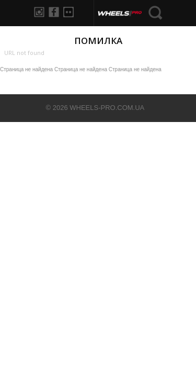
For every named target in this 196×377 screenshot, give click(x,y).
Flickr (68, 12)
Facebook (54, 12)
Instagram (39, 12)
